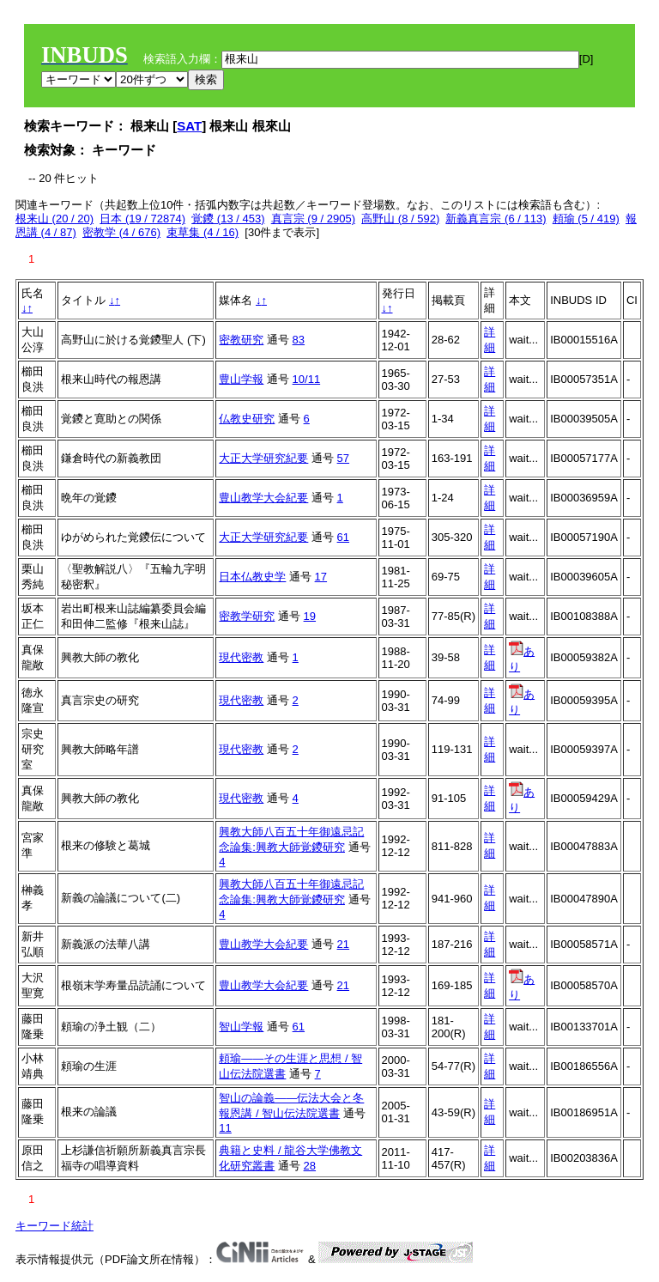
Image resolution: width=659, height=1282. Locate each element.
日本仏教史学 (252, 576)
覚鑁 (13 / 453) (227, 218)
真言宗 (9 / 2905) (313, 218)
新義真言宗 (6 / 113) (495, 218)
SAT (189, 125)
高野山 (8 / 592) (400, 218)
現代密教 (241, 657)
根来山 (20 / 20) (54, 218)
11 (225, 1127)
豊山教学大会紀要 (263, 497)
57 (343, 458)
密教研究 (241, 339)
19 (310, 616)
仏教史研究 (247, 418)
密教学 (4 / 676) (121, 232)
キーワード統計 (54, 1225)
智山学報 (241, 1026)
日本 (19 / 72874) (142, 218)
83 (299, 339)
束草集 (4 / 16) (202, 232)
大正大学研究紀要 (263, 458)
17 (321, 576)
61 (343, 537)
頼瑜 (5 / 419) (586, 218)
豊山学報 (241, 379)
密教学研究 (247, 616)
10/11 (307, 379)
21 (343, 944)
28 (310, 1165)
